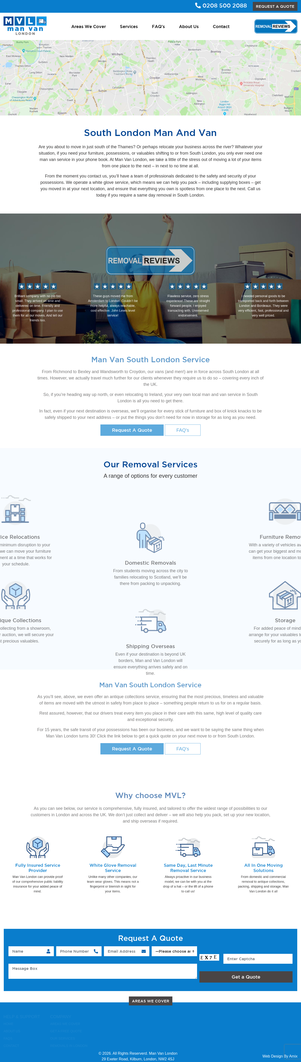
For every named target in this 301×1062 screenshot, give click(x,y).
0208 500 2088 (221, 5)
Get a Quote (246, 977)
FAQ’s (158, 26)
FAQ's (182, 430)
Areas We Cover (88, 26)
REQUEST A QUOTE (275, 6)
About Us (189, 26)
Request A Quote (132, 430)
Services (129, 26)
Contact (221, 26)
